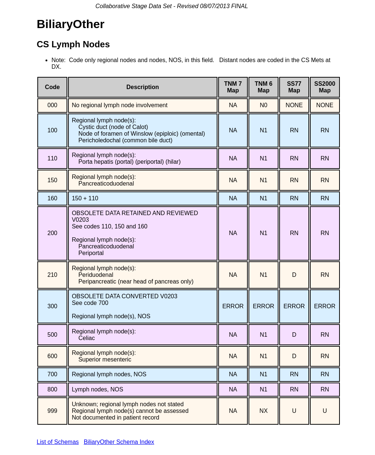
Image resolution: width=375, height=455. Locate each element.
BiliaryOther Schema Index (119, 442)
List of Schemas (58, 442)
